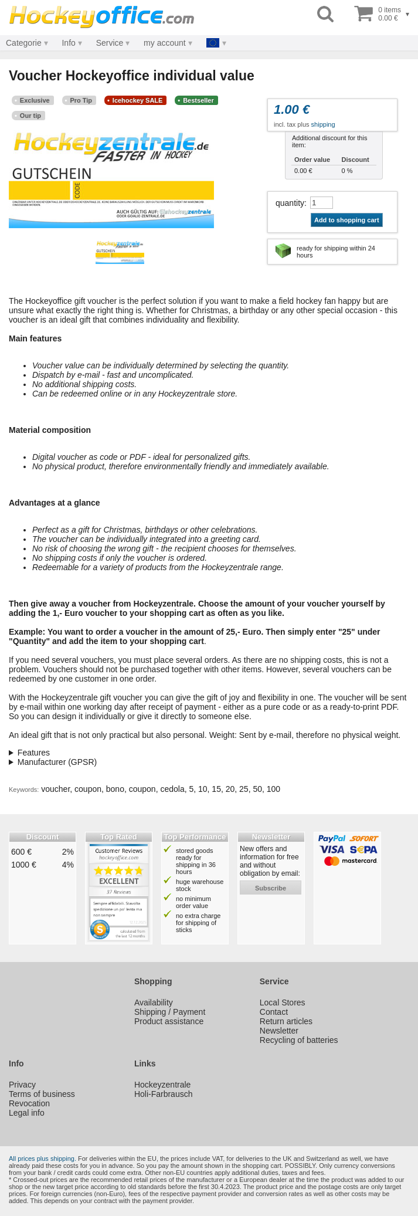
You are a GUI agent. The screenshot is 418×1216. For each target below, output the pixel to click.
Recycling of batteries (299, 1040)
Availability (153, 1002)
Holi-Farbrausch (163, 1094)
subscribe (270, 888)
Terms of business (42, 1094)
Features (34, 752)
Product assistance (168, 1021)
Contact (274, 1012)
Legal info (27, 1112)
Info (68, 43)
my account (165, 43)
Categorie (24, 43)
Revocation (29, 1103)
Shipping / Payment (169, 1012)
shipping (323, 124)
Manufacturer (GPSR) (57, 762)
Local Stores (282, 1002)
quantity (290, 203)
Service (110, 43)
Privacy (22, 1084)
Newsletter (279, 1030)
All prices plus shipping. (42, 1158)
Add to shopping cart (346, 219)
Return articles (286, 1021)
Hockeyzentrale (162, 1084)
